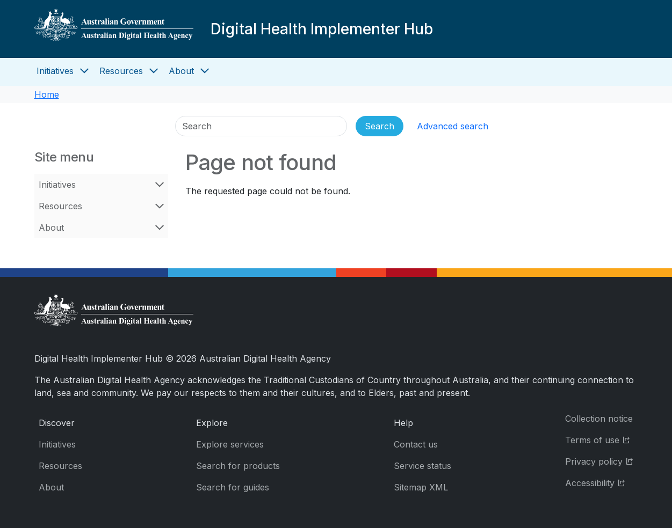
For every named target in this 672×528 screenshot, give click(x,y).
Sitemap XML (421, 487)
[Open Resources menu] (153, 71)
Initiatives (55, 70)
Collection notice (599, 418)
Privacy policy (601, 460)
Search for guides (232, 487)
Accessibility (601, 482)
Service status (422, 465)
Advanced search (452, 126)
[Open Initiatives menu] (84, 71)
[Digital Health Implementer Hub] (113, 29)
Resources (121, 70)
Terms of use (601, 439)
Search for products (238, 465)
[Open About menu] (204, 71)
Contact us (416, 444)
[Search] (261, 126)
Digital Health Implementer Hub (322, 29)
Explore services (230, 444)
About (181, 70)
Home (46, 94)
